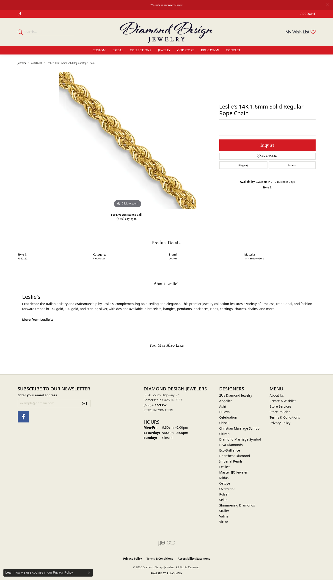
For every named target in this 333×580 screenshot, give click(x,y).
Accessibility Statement (194, 559)
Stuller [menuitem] (224, 511)
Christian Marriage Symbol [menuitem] (240, 428)
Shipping (243, 165)
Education (210, 50)
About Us (277, 395)
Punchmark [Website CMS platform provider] (174, 573)
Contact (233, 50)
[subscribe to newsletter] (84, 403)
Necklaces (36, 63)
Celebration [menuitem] (228, 417)
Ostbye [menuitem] (224, 483)
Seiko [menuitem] (223, 500)
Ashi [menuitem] (222, 406)
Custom (99, 50)
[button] (307, 14)
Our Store (185, 50)
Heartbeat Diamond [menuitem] (234, 456)
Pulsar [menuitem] (224, 494)
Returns (292, 165)
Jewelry (164, 50)
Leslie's (173, 258)
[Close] (327, 5)
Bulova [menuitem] (224, 412)
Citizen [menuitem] (224, 434)
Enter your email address (37, 395)
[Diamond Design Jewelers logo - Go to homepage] (166, 32)
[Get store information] (158, 410)
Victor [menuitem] (223, 522)
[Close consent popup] (89, 572)
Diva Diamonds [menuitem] (231, 445)
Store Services (280, 406)
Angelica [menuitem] (225, 401)
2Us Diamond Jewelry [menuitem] (235, 395)
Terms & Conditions (285, 417)
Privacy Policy (280, 423)
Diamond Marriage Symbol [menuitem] (240, 439)
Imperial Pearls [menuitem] (231, 461)
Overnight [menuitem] (227, 489)
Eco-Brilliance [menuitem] (229, 450)
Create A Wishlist (283, 401)
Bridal (118, 50)
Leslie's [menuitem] (224, 467)
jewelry (22, 63)
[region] (127, 140)
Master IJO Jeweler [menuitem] (233, 472)
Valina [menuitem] (224, 516)
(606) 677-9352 (126, 219)
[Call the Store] (155, 405)
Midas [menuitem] (224, 478)
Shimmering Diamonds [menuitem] (237, 505)
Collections (140, 50)
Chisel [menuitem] (223, 423)
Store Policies (280, 412)
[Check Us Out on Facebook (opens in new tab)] (20, 13)
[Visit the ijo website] (166, 543)
